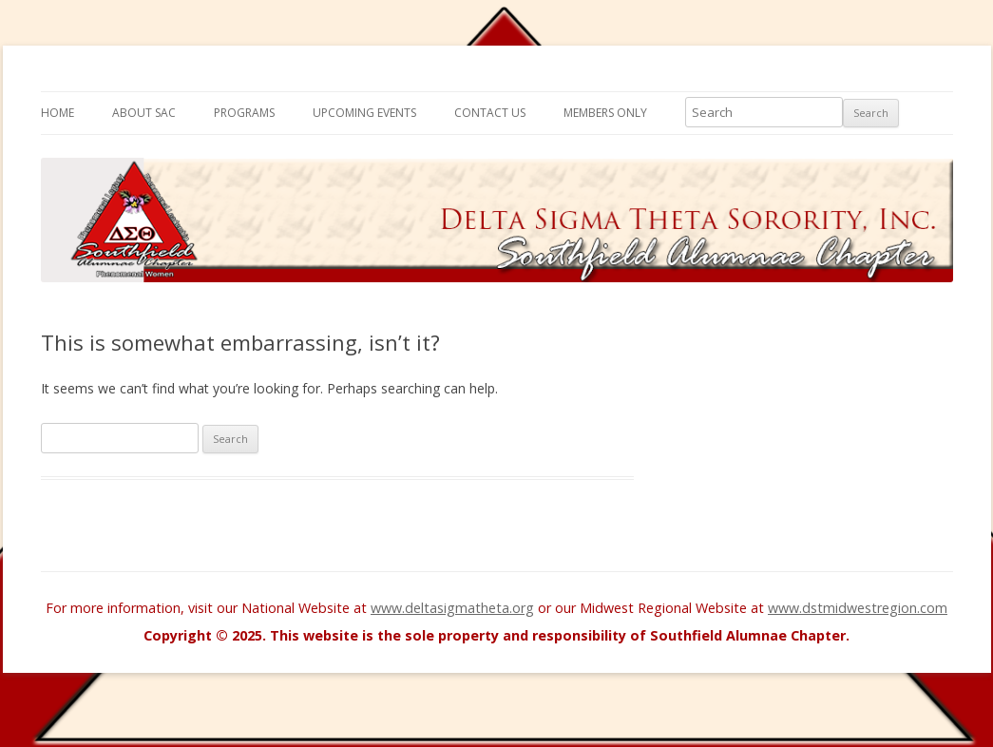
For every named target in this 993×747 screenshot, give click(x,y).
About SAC (144, 113)
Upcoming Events (364, 113)
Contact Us (489, 113)
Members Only (605, 113)
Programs (244, 113)
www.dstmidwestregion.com (857, 608)
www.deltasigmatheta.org (452, 608)
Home (57, 113)
